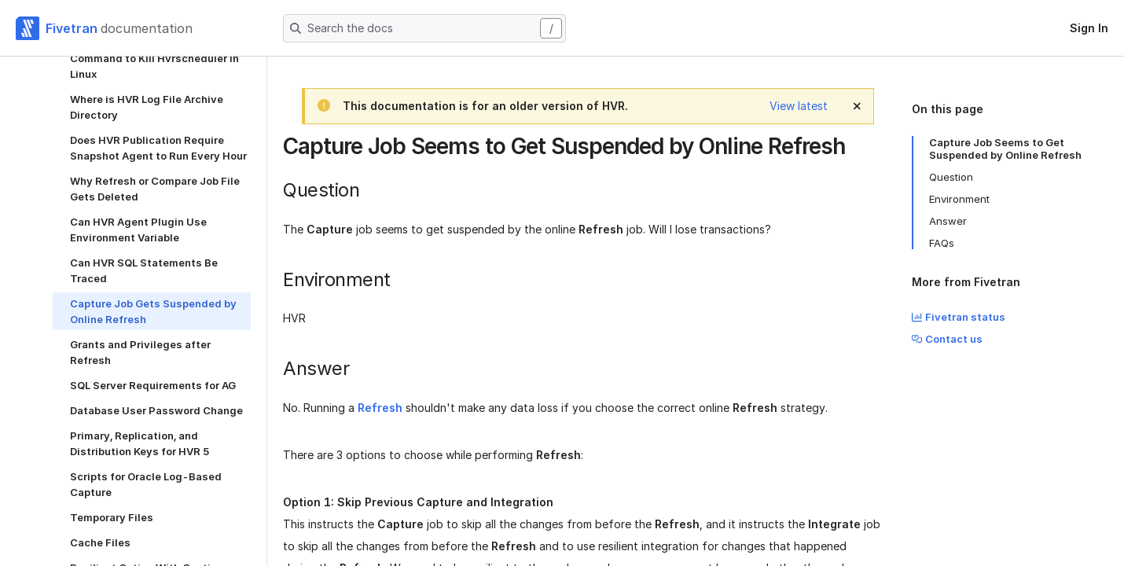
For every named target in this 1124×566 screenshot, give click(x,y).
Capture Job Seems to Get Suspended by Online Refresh (1005, 148)
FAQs (941, 243)
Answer (948, 221)
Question (951, 177)
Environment (959, 199)
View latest (799, 105)
